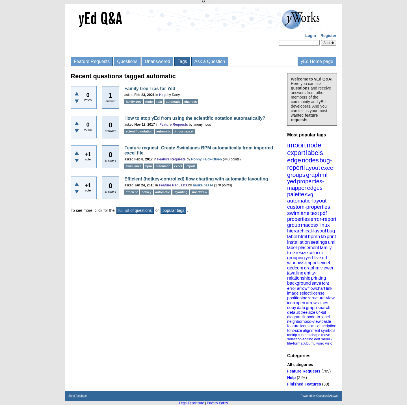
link (329, 288)
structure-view (321, 297)
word (320, 343)
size (311, 312)
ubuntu (310, 343)
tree (304, 312)
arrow (302, 288)
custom (303, 335)
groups (296, 174)
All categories (300, 364)
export (296, 152)
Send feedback (77, 395)
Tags (182, 61)
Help (291, 377)
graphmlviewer (319, 267)
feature (293, 326)
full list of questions (135, 210)
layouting (181, 192)
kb (323, 236)
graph (311, 307)
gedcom (295, 267)
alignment (311, 330)
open (300, 302)
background (299, 283)
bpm (148, 166)
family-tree (134, 101)
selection (294, 339)
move (325, 335)
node (314, 145)
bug (331, 231)
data (301, 307)
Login (310, 35)
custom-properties (308, 207)
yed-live (313, 257)
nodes (310, 160)
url (324, 257)
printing (318, 278)
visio (328, 343)
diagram (294, 317)
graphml (317, 174)
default (293, 312)
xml (313, 326)
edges (315, 188)
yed (291, 181)
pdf (323, 213)
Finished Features (304, 384)
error (291, 288)
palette (295, 194)
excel (328, 167)
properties (298, 219)
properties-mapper (305, 184)
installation (298, 242)
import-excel (317, 262)
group (293, 225)
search (324, 307)
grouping (296, 257)
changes (190, 101)
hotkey (146, 192)
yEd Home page (317, 61)
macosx (310, 225)
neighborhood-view (304, 321)
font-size (294, 330)
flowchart (316, 288)
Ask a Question (209, 61)
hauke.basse (203, 185)
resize (302, 252)
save (316, 283)
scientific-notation (139, 131)
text (314, 213)
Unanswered (157, 61)
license (318, 293)
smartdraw (199, 192)
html (302, 236)
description (326, 326)
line (299, 273)
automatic (173, 101)
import (296, 145)
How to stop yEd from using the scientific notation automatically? (194, 118)
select (305, 293)
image (293, 293)
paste (326, 321)
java (291, 273)
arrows (312, 302)
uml (331, 242)
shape (315, 335)
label (292, 236)
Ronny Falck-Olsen (206, 159)
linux (324, 225)
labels (314, 152)
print (331, 236)
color (314, 252)
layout (312, 167)
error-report (323, 219)
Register (328, 35)
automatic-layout (306, 201)
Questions (127, 61)
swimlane (298, 213)
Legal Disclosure (191, 403)
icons (304, 326)
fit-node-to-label (316, 317)
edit (317, 339)
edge (294, 160)
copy (291, 307)
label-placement (303, 247)
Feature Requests (92, 61)
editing (307, 339)
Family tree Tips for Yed (149, 88)
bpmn (314, 236)
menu (325, 339)
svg (309, 194)
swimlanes (134, 166)
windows (295, 262)
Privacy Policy (217, 403)
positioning (297, 297)
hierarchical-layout (306, 231)
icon (291, 302)
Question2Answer (327, 395)
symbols (328, 330)
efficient (132, 192)
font (325, 283)
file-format (295, 343)
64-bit (321, 312)
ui (320, 252)
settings (319, 242)
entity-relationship (301, 275)
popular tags (173, 210)
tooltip (292, 335)
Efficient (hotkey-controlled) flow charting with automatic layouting (196, 179)
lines (323, 302)
